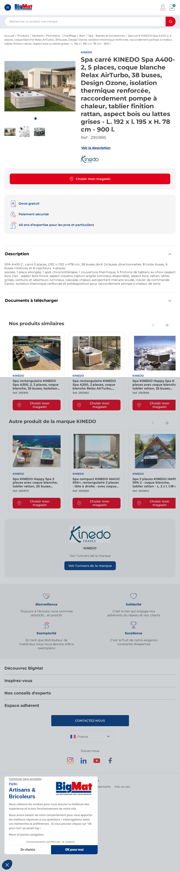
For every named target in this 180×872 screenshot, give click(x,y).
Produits (23, 35)
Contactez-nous (90, 721)
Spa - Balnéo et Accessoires (106, 35)
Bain (82, 35)
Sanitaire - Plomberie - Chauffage (54, 35)
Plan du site (122, 786)
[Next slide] (166, 325)
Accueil (9, 35)
